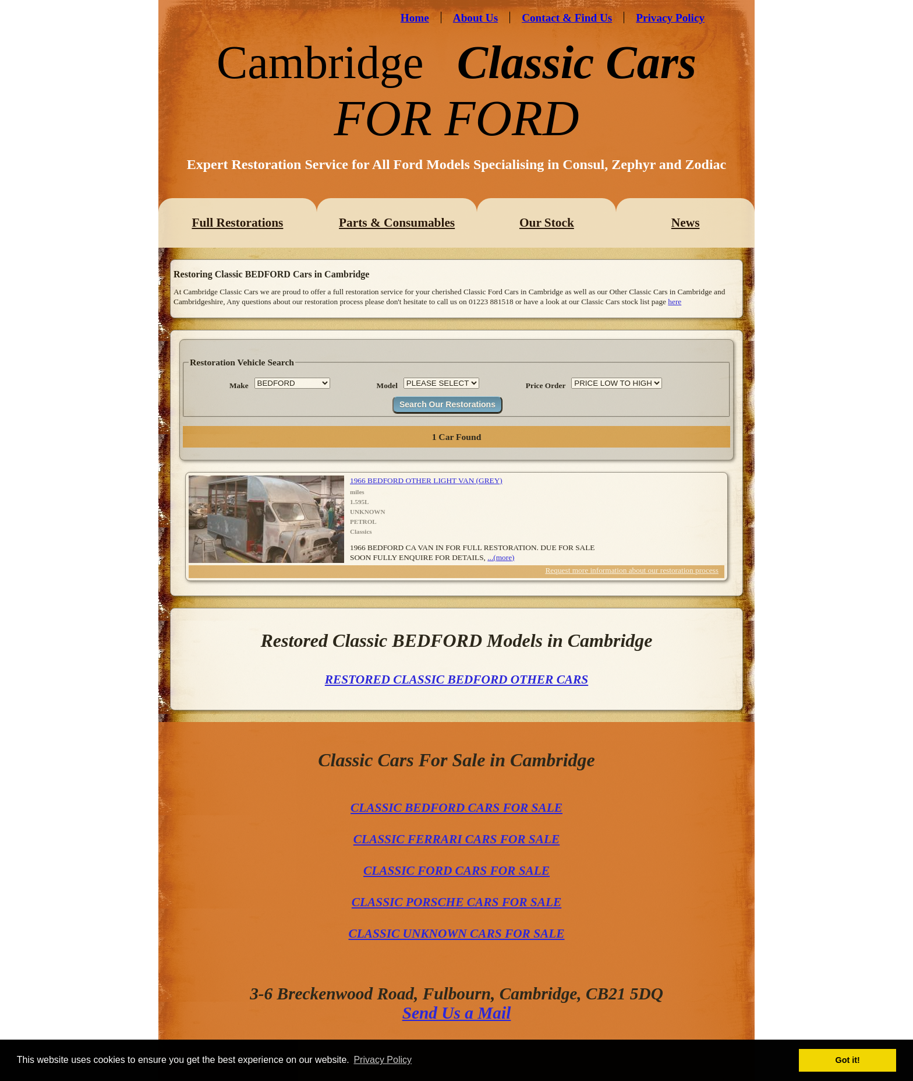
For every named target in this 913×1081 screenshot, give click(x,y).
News (685, 223)
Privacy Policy (670, 18)
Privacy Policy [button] (382, 1060)
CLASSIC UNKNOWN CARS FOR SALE (457, 934)
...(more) (500, 557)
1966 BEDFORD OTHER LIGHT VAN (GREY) (426, 480)
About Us (475, 18)
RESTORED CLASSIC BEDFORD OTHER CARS (456, 679)
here (674, 301)
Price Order (545, 385)
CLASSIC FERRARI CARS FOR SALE (456, 839)
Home (415, 18)
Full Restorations (237, 223)
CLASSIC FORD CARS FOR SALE (456, 871)
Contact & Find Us (567, 18)
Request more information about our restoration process (632, 570)
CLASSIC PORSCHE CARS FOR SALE (456, 902)
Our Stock (546, 223)
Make (239, 385)
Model (387, 385)
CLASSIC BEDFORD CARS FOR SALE (456, 808)
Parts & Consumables (397, 223)
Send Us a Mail (456, 1012)
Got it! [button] (848, 1060)
